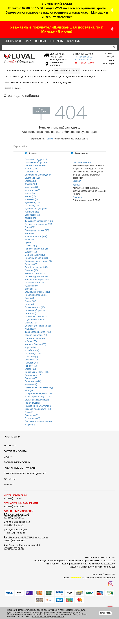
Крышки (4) (30, 218)
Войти (111, 61)
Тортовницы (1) (32, 418)
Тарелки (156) (32, 363)
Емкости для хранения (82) (38, 224)
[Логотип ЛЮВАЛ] (21, 58)
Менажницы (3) (32, 190)
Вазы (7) (29, 412)
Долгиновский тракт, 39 (16, 514)
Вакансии (74, 41)
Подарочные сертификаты (20, 468)
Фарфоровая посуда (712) (38, 332)
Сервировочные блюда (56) (38, 175)
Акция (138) (30, 329)
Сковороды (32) (32, 215)
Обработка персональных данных (25, 473)
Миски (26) (30, 193)
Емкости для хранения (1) (38, 326)
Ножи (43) (30, 304)
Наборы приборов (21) (36, 295)
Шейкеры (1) (31, 289)
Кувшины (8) (31, 384)
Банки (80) (30, 227)
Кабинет (9, 484)
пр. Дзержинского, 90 (15, 529)
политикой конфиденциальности (48, 616)
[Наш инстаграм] (110, 583)
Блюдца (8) (30, 181)
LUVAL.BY (97, 574)
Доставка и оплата (18, 41)
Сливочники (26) (33, 381)
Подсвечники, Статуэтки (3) (38, 406)
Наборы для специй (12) (37, 258)
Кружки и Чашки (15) (35, 319)
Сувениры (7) (31, 415)
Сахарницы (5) (32, 205)
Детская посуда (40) (35, 307)
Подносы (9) (31, 264)
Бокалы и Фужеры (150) (36, 279)
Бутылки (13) (31, 252)
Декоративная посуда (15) (38, 409)
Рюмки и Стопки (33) (35, 273)
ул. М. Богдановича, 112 (17, 522)
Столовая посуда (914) (36, 159)
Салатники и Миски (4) (36, 316)
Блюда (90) (30, 369)
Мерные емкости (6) (35, 255)
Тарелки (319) (32, 171)
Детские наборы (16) (35, 310)
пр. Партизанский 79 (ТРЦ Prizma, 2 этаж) (26, 537)
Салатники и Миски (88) (36, 372)
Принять (105, 613)
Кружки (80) (30, 347)
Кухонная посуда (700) (36, 208)
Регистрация (108, 63)
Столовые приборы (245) (37, 292)
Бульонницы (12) (33, 375)
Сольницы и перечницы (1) (38, 261)
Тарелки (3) (30, 313)
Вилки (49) (30, 298)
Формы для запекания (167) (39, 221)
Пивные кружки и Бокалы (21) (40, 276)
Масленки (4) (31, 187)
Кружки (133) (31, 184)
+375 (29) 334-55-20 (14, 506)
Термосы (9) (31, 245)
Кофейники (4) (32, 350)
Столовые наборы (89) (36, 162)
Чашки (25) (30, 196)
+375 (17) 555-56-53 (14, 548)
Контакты (56, 41)
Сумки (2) (29, 242)
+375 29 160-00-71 (83, 57)
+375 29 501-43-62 (83, 59)
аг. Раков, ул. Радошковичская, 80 (22, 545)
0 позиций (109, 55)
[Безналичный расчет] (58, 59)
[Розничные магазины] (55, 65)
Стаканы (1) (31, 322)
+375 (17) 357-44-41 (14, 525)
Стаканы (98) (31, 270)
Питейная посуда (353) (36, 267)
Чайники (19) (31, 366)
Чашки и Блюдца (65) (35, 344)
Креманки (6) (31, 199)
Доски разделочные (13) (37, 230)
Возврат (40, 41)
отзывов (97, 577)
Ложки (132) (31, 301)
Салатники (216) (33, 178)
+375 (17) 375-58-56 (14, 532)
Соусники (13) (32, 359)
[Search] (56, 47)
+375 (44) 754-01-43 (14, 540)
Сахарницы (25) (33, 353)
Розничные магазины (17, 462)
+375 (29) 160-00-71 (14, 498)
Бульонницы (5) (32, 202)
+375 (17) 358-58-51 (14, 517)
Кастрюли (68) (32, 211)
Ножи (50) (30, 239)
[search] (114, 47)
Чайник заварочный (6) (36, 248)
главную (49, 138)
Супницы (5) (31, 378)
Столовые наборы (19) (36, 335)
